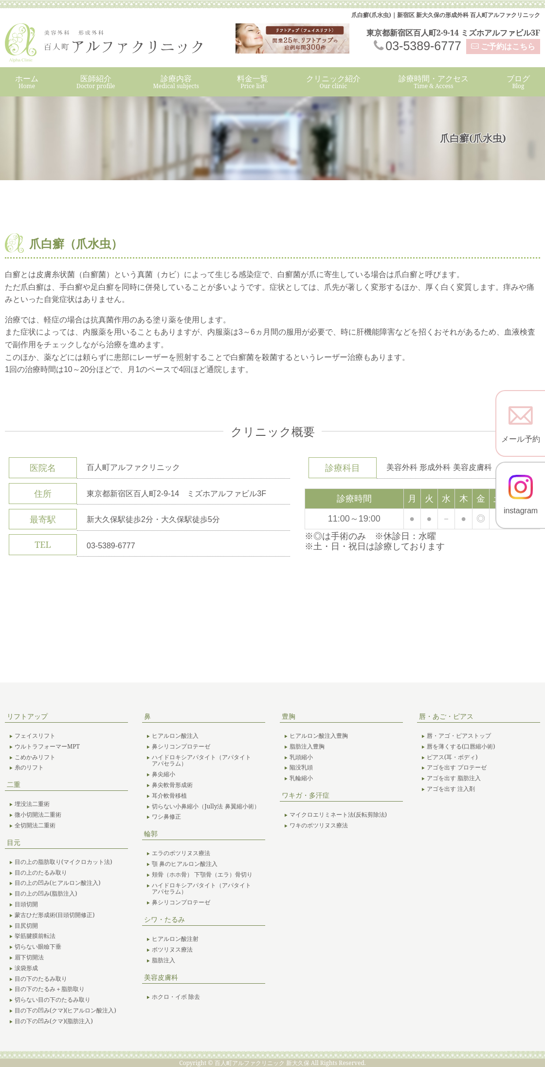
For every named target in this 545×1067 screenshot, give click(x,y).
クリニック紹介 (333, 81)
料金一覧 (252, 81)
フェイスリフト (35, 735)
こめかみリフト (35, 757)
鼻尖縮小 (163, 774)
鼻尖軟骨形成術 (172, 785)
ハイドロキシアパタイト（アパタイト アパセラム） (204, 760)
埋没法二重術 (32, 804)
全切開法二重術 (35, 825)
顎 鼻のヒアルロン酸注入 (185, 864)
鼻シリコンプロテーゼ (181, 746)
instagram (521, 495)
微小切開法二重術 (38, 814)
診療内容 (176, 81)
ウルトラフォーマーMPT (47, 746)
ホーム (26, 81)
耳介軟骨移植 (169, 795)
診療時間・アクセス (434, 81)
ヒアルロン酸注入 (175, 735)
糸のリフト (29, 767)
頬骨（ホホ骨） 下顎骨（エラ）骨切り (202, 874)
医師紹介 (95, 81)
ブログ (518, 81)
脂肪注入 (163, 960)
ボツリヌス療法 (172, 949)
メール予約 (520, 423)
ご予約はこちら (508, 46)
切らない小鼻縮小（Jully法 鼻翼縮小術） (205, 806)
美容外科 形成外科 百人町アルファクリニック (112, 42)
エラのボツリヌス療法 (181, 853)
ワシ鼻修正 (166, 816)
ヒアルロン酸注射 (175, 939)
